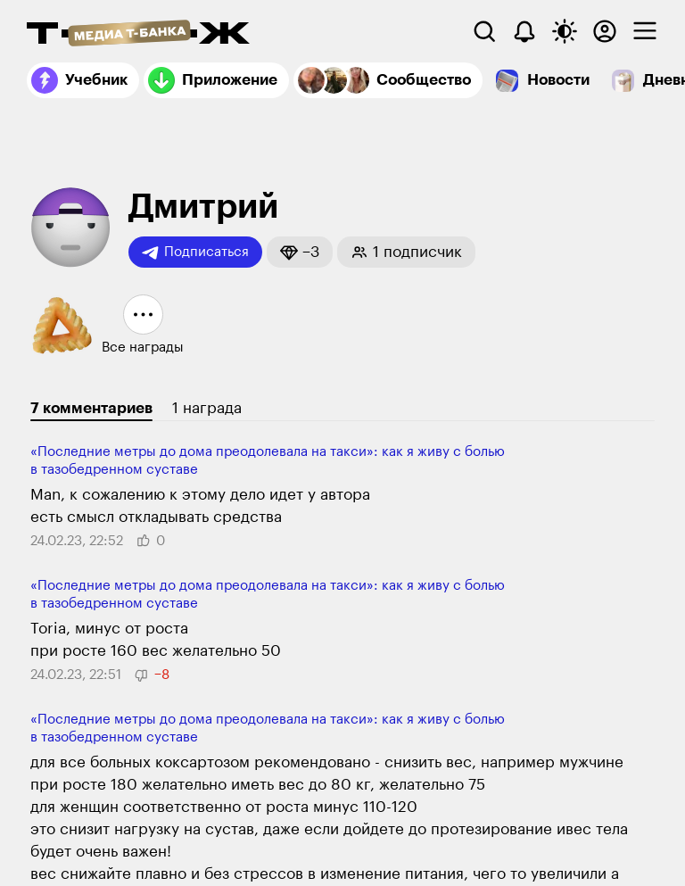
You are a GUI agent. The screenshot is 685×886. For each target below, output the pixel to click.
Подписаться (195, 252)
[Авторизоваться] (604, 31)
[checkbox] (644, 31)
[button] (300, 252)
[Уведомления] (524, 31)
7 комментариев (91, 408)
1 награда (207, 408)
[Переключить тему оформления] (564, 31)
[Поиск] (484, 31)
